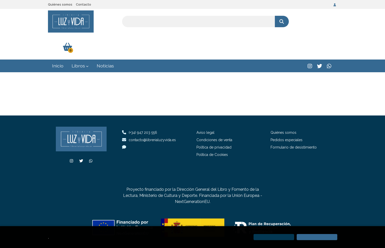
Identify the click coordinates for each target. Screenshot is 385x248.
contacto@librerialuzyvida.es (149, 114)
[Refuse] (274, 237)
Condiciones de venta (214, 115)
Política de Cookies (212, 129)
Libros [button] (80, 40)
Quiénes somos (60, 4)
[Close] (317, 237)
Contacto (83, 4)
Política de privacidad (213, 122)
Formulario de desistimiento (294, 122)
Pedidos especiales (287, 115)
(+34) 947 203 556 (143, 107)
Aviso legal (205, 107)
